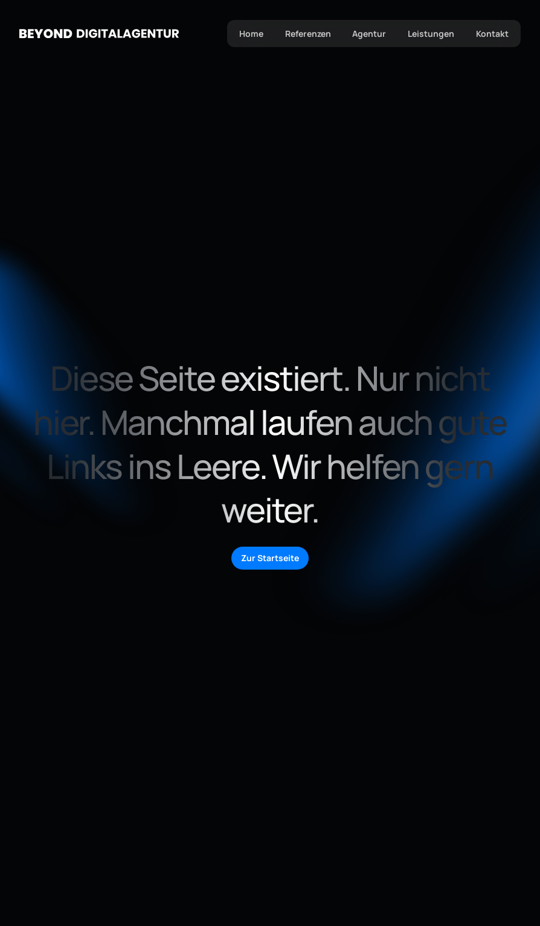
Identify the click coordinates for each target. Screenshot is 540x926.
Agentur (369, 33)
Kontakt (492, 33)
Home (251, 33)
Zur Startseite (270, 558)
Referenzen (307, 33)
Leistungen (431, 33)
